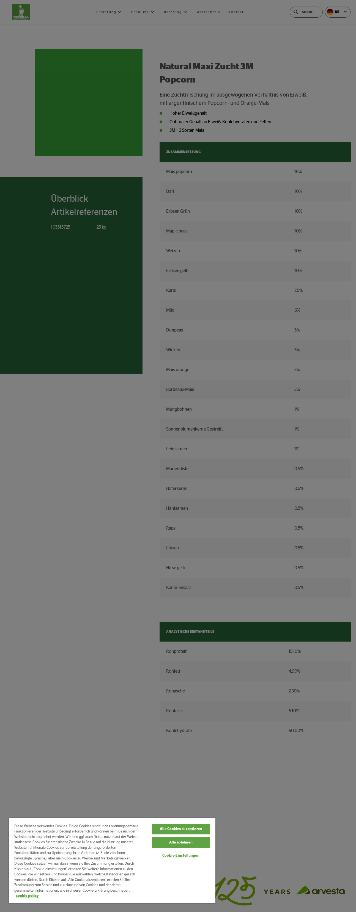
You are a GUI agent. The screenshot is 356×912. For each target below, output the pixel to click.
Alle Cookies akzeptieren (181, 829)
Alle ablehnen (181, 842)
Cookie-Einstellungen (180, 856)
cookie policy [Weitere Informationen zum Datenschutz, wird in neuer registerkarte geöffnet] (27, 896)
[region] (112, 860)
